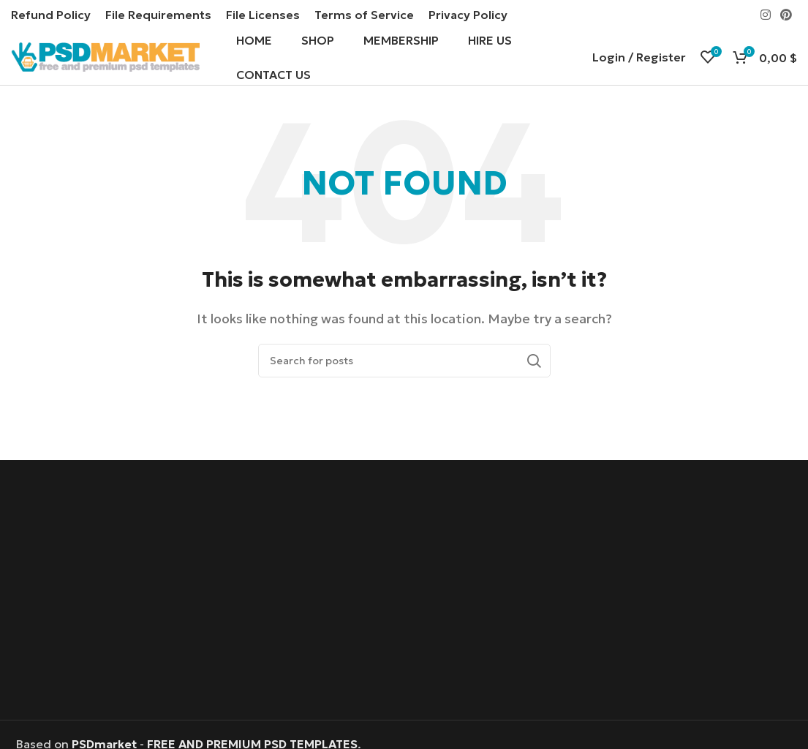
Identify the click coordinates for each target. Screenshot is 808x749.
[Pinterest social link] (786, 15)
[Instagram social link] (765, 15)
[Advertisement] (404, 594)
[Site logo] (105, 57)
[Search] (404, 363)
